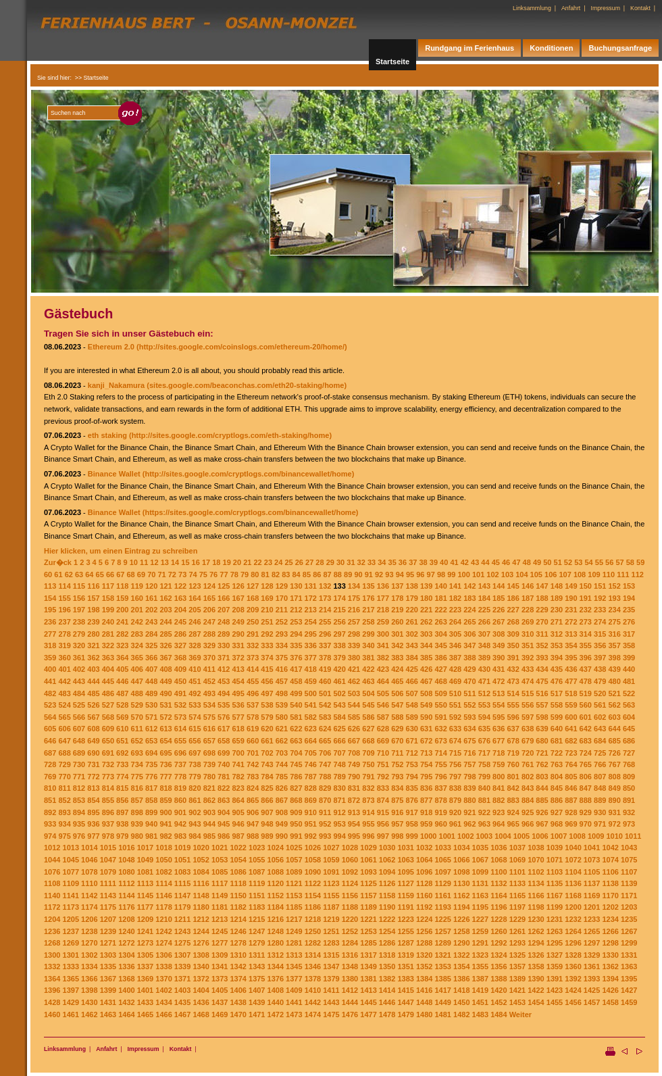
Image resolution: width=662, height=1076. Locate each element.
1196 (498, 907)
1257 (442, 931)
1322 (461, 955)
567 (93, 717)
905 (238, 812)
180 (426, 598)
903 (209, 812)
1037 (517, 847)
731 (93, 764)
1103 (554, 872)
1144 (126, 895)
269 (527, 622)
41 (454, 562)
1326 (536, 955)
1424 (573, 990)
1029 (368, 847)
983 (180, 836)
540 (296, 705)
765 (586, 764)
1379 (331, 979)
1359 (554, 966)
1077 (71, 872)
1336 (126, 966)
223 (455, 610)
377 (311, 658)
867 (282, 800)
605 (50, 729)
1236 (52, 931)
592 (455, 717)
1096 (424, 872)
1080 (126, 872)
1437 (219, 1002)
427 (440, 669)
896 (108, 812)
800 (498, 777)
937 (108, 824)
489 (151, 693)
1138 (610, 883)
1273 (145, 943)
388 (469, 658)
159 (122, 598)
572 (165, 717)
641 (571, 729)
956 (383, 824)
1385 (442, 979)
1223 (405, 919)
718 (498, 753)
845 (557, 788)
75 (203, 574)
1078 (89, 872)
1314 (313, 955)
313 (571, 634)
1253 (368, 931)
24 (278, 562)
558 (557, 705)
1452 (498, 1002)
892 (50, 812)
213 (311, 610)
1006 (540, 836)
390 (498, 658)
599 (557, 717)
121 (165, 586)
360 (64, 658)
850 (629, 788)
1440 (276, 1002)
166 (224, 598)
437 (586, 669)
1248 (276, 931)
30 (340, 562)
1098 (461, 872)
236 (50, 622)
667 (354, 741)
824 (253, 788)
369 (194, 658)
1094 (387, 872)
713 (426, 753)
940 (151, 824)
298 (354, 634)
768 (629, 764)
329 (209, 645)
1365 (71, 979)
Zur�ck (58, 562)
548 (412, 705)
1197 (517, 907)
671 (412, 741)
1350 (387, 966)
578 (253, 717)
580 (282, 717)
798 (469, 777)
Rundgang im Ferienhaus (469, 48)
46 (506, 562)
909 (296, 812)
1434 (163, 1002)
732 (108, 764)
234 (614, 610)
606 (64, 729)
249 (238, 622)
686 (629, 741)
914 (368, 812)
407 (151, 669)
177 (383, 598)
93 (389, 574)
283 (137, 634)
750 (368, 764)
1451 (480, 1002)
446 (122, 681)
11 (144, 562)
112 (638, 574)
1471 (257, 1014)
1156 (350, 895)
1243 (182, 931)
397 (600, 658)
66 (110, 574)
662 (282, 741)
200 (122, 610)
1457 (592, 1002)
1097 (442, 872)
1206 (89, 919)
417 (296, 669)
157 (93, 598)
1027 (331, 847)
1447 (405, 1002)
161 (151, 598)
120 (151, 586)
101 (478, 574)
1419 (480, 990)
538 (267, 705)
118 (122, 586)
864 (238, 800)
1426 (610, 990)
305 (455, 634)
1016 (126, 847)
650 (108, 741)
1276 (201, 943)
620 (267, 729)
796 (440, 777)
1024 (276, 847)
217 (368, 610)
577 (238, 717)
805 (571, 777)
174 (339, 598)
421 (354, 669)
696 (180, 753)
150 (586, 586)
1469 (219, 1014)
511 (469, 693)
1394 (610, 979)
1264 (573, 931)
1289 (442, 943)
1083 (182, 872)
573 (180, 717)
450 (180, 681)
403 (93, 669)
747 (325, 764)
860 (180, 800)
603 (614, 717)
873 (368, 800)
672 (426, 741)
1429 (71, 1002)
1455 (554, 1002)
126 (238, 586)
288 (209, 634)
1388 (498, 979)
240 (108, 622)
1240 (126, 931)
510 (455, 693)
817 (151, 788)
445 (108, 681)
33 (371, 562)
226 (498, 610)
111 (623, 574)
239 (93, 622)
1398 (89, 990)
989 (267, 836)
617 (224, 729)
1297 (592, 943)
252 (282, 622)
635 (484, 729)
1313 (294, 955)
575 (209, 717)
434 (542, 669)
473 (513, 681)
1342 (238, 966)
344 (426, 645)
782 (238, 777)
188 (542, 598)
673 (440, 741)
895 (93, 812)
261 (412, 622)
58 (630, 562)
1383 (405, 979)
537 (253, 705)
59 (640, 562)
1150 (238, 895)
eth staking (107, 435)
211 (282, 610)
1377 (294, 979)
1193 (442, 907)
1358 (536, 966)
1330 (610, 955)
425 (412, 669)
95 (410, 574)
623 (311, 729)
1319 (405, 955)
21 (247, 562)
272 (571, 622)
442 (64, 681)
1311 (257, 955)
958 (412, 824)
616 (209, 729)
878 (440, 800)
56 (609, 562)
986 (224, 836)
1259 (480, 931)
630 (412, 729)
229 (542, 610)
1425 (592, 990)
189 (557, 598)
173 (325, 598)
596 (513, 717)
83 (286, 574)
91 (369, 574)
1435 (182, 1002)
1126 (387, 883)
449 (165, 681)
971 (600, 824)
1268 (52, 943)
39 (434, 562)
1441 (294, 1002)
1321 (442, 955)
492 (194, 693)
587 (383, 717)
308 (498, 634)
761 (527, 764)
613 (165, 729)
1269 (71, 943)
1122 (313, 883)
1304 (126, 955)
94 (400, 574)
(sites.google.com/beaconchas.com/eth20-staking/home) (247, 385)
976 (79, 836)
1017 (145, 847)
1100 (498, 872)
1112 (126, 883)
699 (224, 753)
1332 (52, 966)
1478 (387, 1014)
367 (165, 658)
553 (484, 705)
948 (267, 824)
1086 (238, 872)
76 (213, 574)
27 (309, 562)
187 (527, 598)
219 (397, 610)
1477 (368, 1014)
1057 (294, 860)
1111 (108, 883)
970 (586, 824)
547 (397, 705)
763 (557, 764)
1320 (424, 955)
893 (64, 812)
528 (122, 705)
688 (64, 753)
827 (296, 788)
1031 (405, 847)
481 (629, 681)
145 (513, 586)
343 (412, 645)
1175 (108, 907)
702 (267, 753)
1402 (163, 990)
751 (383, 764)
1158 (387, 895)
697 (194, 753)
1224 (424, 919)
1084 (201, 872)
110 (609, 574)
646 (50, 741)
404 (108, 669)
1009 (596, 836)
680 (542, 741)
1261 (517, 931)
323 (122, 645)
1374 (238, 979)
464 (383, 681)
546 (383, 705)
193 (614, 598)
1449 (442, 1002)
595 (498, 717)
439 (614, 669)
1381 (368, 979)
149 (571, 586)
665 (325, 741)
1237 (71, 931)
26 (299, 562)
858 (151, 800)
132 (325, 586)
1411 (331, 990)
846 (571, 788)
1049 (145, 860)
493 (209, 693)
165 (209, 598)
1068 (498, 860)
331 (238, 645)
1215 (257, 919)
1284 (350, 943)
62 (69, 574)
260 (397, 622)
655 (180, 741)
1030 (387, 847)
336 (311, 645)
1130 (461, 883)
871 (339, 800)
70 (151, 574)
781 (224, 777)
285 (165, 634)
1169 (592, 895)
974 (50, 836)
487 (122, 693)
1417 (442, 990)
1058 (313, 860)
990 (282, 836)
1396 (52, 990)
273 (586, 622)
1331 (629, 955)
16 (196, 562)
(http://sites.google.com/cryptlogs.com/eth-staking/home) (230, 435)
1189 (368, 907)
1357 (517, 966)
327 (180, 645)
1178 (163, 907)
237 (64, 622)
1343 (257, 966)
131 (311, 586)
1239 (108, 931)
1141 (71, 895)
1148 (201, 895)
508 (426, 693)
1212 (201, 919)
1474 (313, 1014)
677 (498, 741)
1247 (257, 931)
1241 (145, 931)
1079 (108, 872)
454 (238, 681)
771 (79, 777)
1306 (163, 955)
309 (513, 634)
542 (325, 705)
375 (282, 658)
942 (180, 824)
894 (79, 812)
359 (50, 658)
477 (571, 681)
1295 (554, 943)
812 (79, 788)
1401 (145, 990)
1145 (145, 895)
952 (325, 824)
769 (50, 777)
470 (469, 681)
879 (455, 800)
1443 (331, 1002)
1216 (276, 919)
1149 (219, 895)
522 (629, 693)
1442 (313, 1002)
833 (383, 788)
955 (368, 824)
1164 (498, 895)
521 (614, 693)
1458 (610, 1002)
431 (498, 669)
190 (571, 598)
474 (527, 681)
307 (484, 634)
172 (311, 598)
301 (397, 634)
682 (571, 741)
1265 (592, 931)
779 (194, 777)
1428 (52, 1002)
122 (180, 586)
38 (423, 562)
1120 (276, 883)
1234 (610, 919)
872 (354, 800)
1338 (163, 966)
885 (542, 800)
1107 (629, 872)
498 (282, 693)
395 (571, 658)
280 (93, 634)
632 (440, 729)
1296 (573, 943)
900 (165, 812)
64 (89, 574)
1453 (517, 1002)
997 (383, 836)
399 (629, 658)
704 (296, 753)
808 (614, 777)
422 (368, 669)
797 (455, 777)
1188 (350, 907)
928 (571, 812)
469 (455, 681)
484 (79, 693)
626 (354, 729)
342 (397, 645)
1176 (126, 907)
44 (485, 562)
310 (527, 634)
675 (469, 741)
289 (224, 634)
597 (527, 717)
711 (397, 753)
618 (238, 729)
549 (426, 705)
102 (492, 574)
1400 (126, 990)
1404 (201, 990)
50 (547, 562)
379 (339, 658)
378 (325, 658)
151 (600, 586)
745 (296, 764)
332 (253, 645)
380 (354, 658)
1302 (89, 955)
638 (527, 729)
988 (253, 836)
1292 (498, 943)
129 (282, 586)
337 (325, 645)
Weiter (520, 1014)
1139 (629, 883)
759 (498, 764)
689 (79, 753)
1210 (163, 919)
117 (108, 586)
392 (527, 658)
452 (209, 681)
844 (542, 788)
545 (368, 705)
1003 (484, 836)
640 (557, 729)
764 (571, 764)
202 (151, 610)
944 (209, 824)
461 (339, 681)
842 (513, 788)
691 (108, 753)
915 (383, 812)
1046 (89, 860)
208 (238, 610)
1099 (480, 872)
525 (79, 705)
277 (50, 634)
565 (64, 717)
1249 (294, 931)
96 (420, 574)
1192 (424, 907)
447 (137, 681)
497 (267, 693)
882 (498, 800)
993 (325, 836)
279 (79, 634)
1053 (219, 860)
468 (440, 681)
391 (513, 658)
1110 (89, 883)
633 (455, 729)
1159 (405, 895)
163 (180, 598)
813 (93, 788)
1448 (424, 1002)
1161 (442, 895)
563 (629, 705)
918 (426, 812)
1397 (71, 990)
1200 (573, 907)
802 (527, 777)
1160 (424, 895)
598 (542, 717)
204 (180, 610)
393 (542, 658)
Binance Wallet (114, 474)
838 (455, 788)
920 (455, 812)
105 (536, 574)
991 (296, 836)
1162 (461, 895)
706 (325, 753)
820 (194, 788)
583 (325, 717)
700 (238, 753)
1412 (350, 990)
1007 (559, 836)
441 (50, 681)
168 (253, 598)
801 (513, 777)
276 (629, 622)
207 (224, 610)
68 (131, 574)
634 (469, 729)
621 (282, 729)
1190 (387, 907)
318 (50, 645)
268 (513, 622)
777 (165, 777)
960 (440, 824)
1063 (405, 860)
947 (253, 824)
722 (557, 753)
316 (614, 634)
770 (64, 777)
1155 (331, 895)
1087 (257, 872)
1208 (126, 919)
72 (172, 574)
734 (137, 764)
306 (469, 634)
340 (368, 645)
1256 (424, 931)
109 (594, 574)
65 (100, 574)
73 (182, 574)
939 (137, 824)
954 (354, 824)
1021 (219, 847)
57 (619, 562)
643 (600, 729)
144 (498, 586)
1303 (108, 955)
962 (469, 824)
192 (600, 598)
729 (64, 764)
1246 (238, 931)
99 (451, 574)
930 (600, 812)
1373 (219, 979)
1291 (480, 943)
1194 (461, 907)
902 (194, 812)
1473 (294, 1014)
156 (79, 598)
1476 (350, 1014)
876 (412, 800)
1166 (536, 895)
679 (527, 741)
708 (354, 753)
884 (527, 800)
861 (194, 800)
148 (557, 586)
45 (496, 562)
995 (354, 836)
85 (307, 574)
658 (224, 741)
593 (469, 717)
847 (586, 788)
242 (137, 622)
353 (557, 645)
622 (296, 729)
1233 (592, 919)
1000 (428, 836)
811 (64, 788)
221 (426, 610)
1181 (219, 907)
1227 (480, 919)
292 (267, 634)
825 (267, 788)
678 (513, 741)
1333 (71, 966)
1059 (331, 860)
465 (397, 681)
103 (507, 574)
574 (194, 717)
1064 (424, 860)
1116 (201, 883)
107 (565, 574)
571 (151, 717)
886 (557, 800)
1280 (276, 943)
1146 (163, 895)
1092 (350, 872)
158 (108, 598)
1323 (480, 955)
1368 (126, 979)
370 (209, 658)
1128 (424, 883)
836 (426, 788)
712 (412, 753)
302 (412, 634)
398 (614, 658)
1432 (126, 1002)
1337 (145, 966)
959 (426, 824)
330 (224, 645)
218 (383, 610)
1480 (424, 1014)
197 (79, 610)
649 (93, 741)
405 (122, 669)
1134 (536, 883)
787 (311, 777)
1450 (461, 1002)
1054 (238, 860)
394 (557, 658)
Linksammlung (532, 8)
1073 (592, 860)
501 (325, 693)
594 (484, 717)
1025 (294, 847)
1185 (294, 907)
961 (455, 824)
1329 (592, 955)
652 (137, 741)
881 (484, 800)
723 (571, 753)
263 (440, 622)
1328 (573, 955)
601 (586, 717)
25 (288, 562)
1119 (257, 883)
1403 (182, 990)
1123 (331, 883)
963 (484, 824)
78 (234, 574)
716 (469, 753)
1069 (517, 860)
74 (192, 574)
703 (282, 753)
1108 (52, 883)
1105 (592, 872)
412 (224, 669)
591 (440, 717)
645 (629, 729)
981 (151, 836)
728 (50, 764)
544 (354, 705)
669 (383, 741)
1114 (163, 883)
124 (209, 586)
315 (600, 634)
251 (267, 622)
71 (161, 574)
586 (368, 717)
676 (484, 741)
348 (484, 645)
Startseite (392, 61)
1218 (313, 919)
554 (498, 705)
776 (151, 777)
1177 (145, 907)
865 (253, 800)
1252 (350, 931)
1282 (313, 943)
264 (455, 622)
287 (194, 634)
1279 (257, 943)
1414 (387, 990)
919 (440, 812)
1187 (331, 907)
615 (194, 729)
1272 (126, 943)
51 (558, 562)
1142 (89, 895)
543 (339, 705)
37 (413, 562)
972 (614, 824)
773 (108, 777)
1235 (629, 919)
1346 (313, 966)
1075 (629, 860)
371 (224, 658)
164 (194, 598)
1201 (592, 907)
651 (122, 741)
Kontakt (640, 8)
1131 (480, 883)
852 (64, 800)
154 (50, 598)
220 (412, 610)
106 (550, 574)
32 (361, 562)
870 (325, 800)
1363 (629, 966)
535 (224, 705)
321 (93, 645)
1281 (294, 943)
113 (50, 586)
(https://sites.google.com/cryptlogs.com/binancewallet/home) (251, 512)
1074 (610, 860)
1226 (461, 919)
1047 (108, 860)
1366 (89, 979)
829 (325, 788)
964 (498, 824)
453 (224, 681)
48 (527, 562)
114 (64, 586)
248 (224, 622)
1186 (313, 907)
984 (194, 836)
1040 (573, 847)
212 (296, 610)
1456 (573, 1002)
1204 (52, 919)
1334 (89, 966)
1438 (238, 1002)
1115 (182, 883)
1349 (368, 966)
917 (412, 812)
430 (484, 669)
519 (586, 693)
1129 (442, 883)
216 (354, 610)
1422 (536, 990)
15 (185, 562)
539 (282, 705)
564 (50, 717)
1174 (89, 907)
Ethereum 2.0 (111, 347)
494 (224, 693)
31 (351, 562)
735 (151, 764)
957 (397, 824)
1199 (554, 907)
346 (455, 645)
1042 (610, 847)
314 (586, 634)
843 (527, 788)
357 (614, 645)
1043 (629, 847)
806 (586, 777)
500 (311, 693)
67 (120, 574)
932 (629, 812)
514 (513, 693)
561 (600, 705)
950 (296, 824)
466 (412, 681)
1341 (219, 966)
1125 (368, 883)
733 (122, 764)
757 (469, 764)
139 (426, 586)
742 (253, 764)
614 (180, 729)
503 (354, 693)
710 (383, 753)
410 (194, 669)
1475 (331, 1014)
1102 (536, 872)
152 (614, 586)
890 (614, 800)
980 (137, 836)
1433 (145, 1002)
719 (513, 753)
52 (568, 562)
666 (339, 741)
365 (137, 658)
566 (79, 717)
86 (317, 574)
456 (267, 681)
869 (311, 800)
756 (455, 764)
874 (383, 800)
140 (440, 586)
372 (238, 658)
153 (629, 586)
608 (93, 729)
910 (311, 812)
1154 (313, 895)
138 (412, 586)
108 (580, 574)
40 (444, 562)
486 (108, 693)
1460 (52, 1014)
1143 (108, 895)
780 (209, 777)
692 (122, 753)
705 (311, 753)
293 (282, 634)
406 (137, 669)
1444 (350, 1002)
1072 (573, 860)
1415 (405, 990)
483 (64, 693)
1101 (517, 872)
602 (600, 717)
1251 (331, 931)
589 (412, 717)
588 (397, 717)
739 (209, 764)
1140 (52, 895)
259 (383, 622)
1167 (554, 895)
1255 (405, 931)
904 (224, 812)
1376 (276, 979)
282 (122, 634)
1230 (536, 919)
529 (137, 705)
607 (79, 729)
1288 (424, 943)
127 (253, 586)
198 (93, 610)
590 (426, 717)
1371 (182, 979)
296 (325, 634)
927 (557, 812)
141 (455, 586)
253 (296, 622)
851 (50, 800)
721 (542, 753)
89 (348, 574)
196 (64, 610)
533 (194, 705)
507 (412, 693)
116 (93, 586)
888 (586, 800)
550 (440, 705)
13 (165, 562)
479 (600, 681)
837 (440, 788)
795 (426, 777)
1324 (498, 955)
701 (253, 753)
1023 (257, 847)
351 (527, 645)
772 (93, 777)
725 (600, 753)
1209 (145, 919)
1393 (592, 979)
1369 (145, 979)
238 (79, 622)
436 (571, 669)
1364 (52, 979)
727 (629, 753)
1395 (629, 979)
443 (79, 681)
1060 (350, 860)
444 (93, 681)
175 (354, 598)
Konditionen (551, 48)
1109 (71, 883)
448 (151, 681)
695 (165, 753)
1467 (182, 1014)
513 (498, 693)
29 (330, 562)
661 (267, 741)
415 (267, 669)
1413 (368, 990)
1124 (350, 883)
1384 (424, 979)
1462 (89, 1014)
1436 (201, 1002)
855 (108, 800)
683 (586, 741)
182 (455, 598)
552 (469, 705)
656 (194, 741)
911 (325, 812)
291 (253, 634)
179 (412, 598)
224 (469, 610)
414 (253, 669)
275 (614, 622)
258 (368, 622)
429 (469, 669)
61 (58, 574)
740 (224, 764)
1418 (461, 990)
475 (542, 681)
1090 (313, 872)
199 (108, 610)
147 (542, 586)
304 (440, 634)
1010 (614, 836)
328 (194, 645)
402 (79, 669)
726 (614, 753)
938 (122, 824)
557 (542, 705)
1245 (219, 931)
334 (282, 645)
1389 (517, 979)
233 (600, 610)
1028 (350, 847)
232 (586, 610)
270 (542, 622)
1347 (331, 966)
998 (397, 836)
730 (79, 764)
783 (253, 777)
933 (50, 824)
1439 (257, 1002)
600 (571, 717)
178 (397, 598)
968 (557, 824)
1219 (331, 919)
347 (469, 645)
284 (151, 634)
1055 (257, 860)
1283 (331, 943)
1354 (461, 966)
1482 (461, 1014)
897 (122, 812)
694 (151, 753)
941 (165, 824)
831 (354, 788)
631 (426, 729)
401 (64, 669)
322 (108, 645)
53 (578, 562)
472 (498, 681)
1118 (238, 883)
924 (513, 812)
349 (498, 645)
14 (175, 562)
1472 (276, 1014)
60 (48, 574)
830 (339, 788)
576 (224, 717)
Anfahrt (570, 8)
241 (122, 622)
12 (154, 562)
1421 (517, 990)
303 (426, 634)
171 (296, 598)
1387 (480, 979)
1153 (294, 895)
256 (339, 622)
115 (79, 586)
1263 (554, 931)
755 (440, 764)
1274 (163, 943)
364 (122, 658)
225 (484, 610)
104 (521, 574)
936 (93, 824)
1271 (108, 943)
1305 (145, 955)
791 (368, 777)
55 (599, 562)
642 (586, 729)
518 (571, 693)
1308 (201, 955)
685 (614, 741)
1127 (405, 883)
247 (209, 622)
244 (165, 622)
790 (354, 777)
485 (93, 693)
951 (311, 824)
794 (412, 777)
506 (397, 693)
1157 (368, 895)
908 (282, 812)
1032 (424, 847)
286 (180, 634)
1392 (573, 979)
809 (629, 777)
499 (296, 693)
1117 (219, 883)
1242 (163, 931)
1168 (573, 895)
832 (368, 788)
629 (397, 729)
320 (79, 645)
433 (527, 669)
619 (253, 729)
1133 (517, 883)
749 (354, 764)
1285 (368, 943)
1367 (108, 979)
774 (122, 777)
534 (209, 705)
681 (557, 741)
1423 (554, 990)
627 (368, 729)
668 (368, 741)
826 (282, 788)
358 (629, 645)
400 (50, 669)
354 (571, 645)
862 (209, 800)
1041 (592, 847)
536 (238, 705)
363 (108, 658)
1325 (517, 955)
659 (238, 741)
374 (267, 658)
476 (557, 681)
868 (296, 800)
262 (426, 622)
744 (282, 764)
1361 (592, 966)
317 (629, 634)
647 (64, 741)
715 (455, 753)
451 (194, 681)
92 (379, 574)
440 (629, 669)
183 (469, 598)
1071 (554, 860)
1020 (201, 847)
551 (455, 705)
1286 (387, 943)
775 (137, 777)
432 (513, 669)
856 (122, 800)
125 (224, 586)
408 (165, 669)
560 (586, 705)
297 (339, 634)
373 (253, 658)
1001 (447, 836)
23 (268, 562)
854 (93, 800)
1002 (465, 836)
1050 (163, 860)
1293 (517, 943)
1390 (536, 979)
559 (571, 705)
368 (180, 658)
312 (557, 634)
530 (151, 705)
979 (122, 836)
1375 (257, 979)
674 (455, 741)
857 (137, 800)
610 (122, 729)
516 (542, 693)
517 (557, 693)
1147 (182, 895)
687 (50, 753)
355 (586, 645)
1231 (554, 919)
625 (339, 729)
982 (165, 836)
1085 (219, 872)
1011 (633, 836)
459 (311, 681)
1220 (350, 919)
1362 (610, 966)
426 (426, 669)
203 (165, 610)
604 (629, 717)
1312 (276, 955)
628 (383, 729)
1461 (71, 1014)
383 (397, 658)
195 (50, 610)
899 (151, 812)
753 (412, 764)
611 (137, 729)
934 (64, 824)
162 (165, 598)
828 (311, 788)
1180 (201, 907)
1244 (201, 931)
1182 (238, 907)
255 (325, 622)
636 (498, 729)
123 (194, 586)
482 (50, 693)
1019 (182, 847)
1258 (461, 931)
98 (441, 574)
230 (557, 610)
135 (368, 586)
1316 (350, 955)
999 (412, 836)
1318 (387, 955)
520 (600, 693)
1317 (368, 955)
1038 (536, 847)
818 (165, 788)
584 (339, 717)
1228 (498, 919)
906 (253, 812)
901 (180, 812)
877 (426, 800)
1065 (442, 860)
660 (253, 741)
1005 (521, 836)
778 (180, 777)
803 (542, 777)
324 (137, 645)
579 (267, 717)
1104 (573, 872)
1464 (126, 1014)
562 (614, 705)
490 (165, 693)
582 (311, 717)
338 (339, 645)
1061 (368, 860)
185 (498, 598)
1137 (592, 883)
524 (64, 705)
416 (282, 669)
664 (311, 741)
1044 (52, 860)
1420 (498, 990)
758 (484, 764)
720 (527, 753)
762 (542, 764)
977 (93, 836)
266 (484, 622)
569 (122, 717)
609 (108, 729)
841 (498, 788)
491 (180, 693)
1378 (313, 979)
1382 (387, 979)
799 (484, 777)
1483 (480, 1014)
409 (180, 669)
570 (137, 717)
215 (339, 610)
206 (209, 610)
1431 (108, 1002)
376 (296, 658)
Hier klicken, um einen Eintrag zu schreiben (120, 551)
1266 (610, 931)
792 (383, 777)
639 (542, 729)
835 (412, 788)
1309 (219, 955)
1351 (405, 966)
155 (64, 598)
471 (484, 681)
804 (557, 777)
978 (108, 836)
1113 (145, 883)
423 (383, 669)
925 (527, 812)
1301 (71, 955)
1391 (554, 979)
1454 (536, 1002)
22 (257, 562)
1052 (201, 860)
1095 (405, 872)
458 (296, 681)
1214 (238, 919)
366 (151, 658)
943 (194, 824)
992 (311, 836)
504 (368, 693)
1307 (182, 955)
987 (238, 836)
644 (614, 729)
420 (339, 669)
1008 (577, 836)
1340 (201, 966)
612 (151, 729)
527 (108, 705)
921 (469, 812)
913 (354, 812)
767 (614, 764)
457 (282, 681)
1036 (498, 847)
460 (325, 681)
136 (383, 586)
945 (224, 824)
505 (383, 693)
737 (180, 764)
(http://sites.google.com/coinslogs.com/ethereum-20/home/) (241, 347)
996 (368, 836)
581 (296, 717)
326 (165, 645)
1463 (108, 1014)
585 (354, 717)
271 (557, 622)
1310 (238, 955)
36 (403, 562)
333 (267, 645)
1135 (554, 883)
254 (311, 622)
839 (469, 788)
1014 (89, 847)
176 (368, 598)
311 (542, 634)
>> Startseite (92, 77)
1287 (405, 943)
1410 (313, 990)
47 (516, 562)
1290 (461, 943)
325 (151, 645)
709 (368, 753)
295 (311, 634)
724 (586, 753)
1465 (145, 1014)
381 (368, 658)
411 (209, 669)
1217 (294, 919)
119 (137, 586)
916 (397, 812)
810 (50, 788)
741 (238, 764)
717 (484, 753)
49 (537, 562)
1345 (294, 966)
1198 (536, 907)
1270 (89, 943)
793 (397, 777)
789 (339, 777)
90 (358, 574)
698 (209, 753)
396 (586, 658)
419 (325, 669)
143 (484, 586)
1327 (554, 955)
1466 (163, 1014)
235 (629, 610)
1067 (480, 860)
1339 (182, 966)
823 (238, 788)
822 (224, 788)
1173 (71, 907)
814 (108, 788)
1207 (108, 919)
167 (238, 598)
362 (93, 658)
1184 (276, 907)
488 (137, 693)
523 (50, 705)
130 (296, 586)
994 (339, 836)
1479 (405, 1014)
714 (440, 753)
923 (498, 812)
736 (165, 764)
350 (513, 645)
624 (325, 729)
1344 (276, 966)
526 (93, 705)
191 (586, 598)
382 (383, 658)
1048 (126, 860)
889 (600, 800)
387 (455, 658)
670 (397, 741)
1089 (294, 872)
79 (244, 574)
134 (354, 586)
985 (209, 836)
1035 (480, 847)
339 (354, 645)
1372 (201, 979)
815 (122, 788)
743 (267, 764)
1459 (629, 1002)
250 (253, 622)
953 (339, 824)
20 (237, 562)
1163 (480, 895)
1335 (108, 966)
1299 (629, 943)
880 (469, 800)
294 (296, 634)
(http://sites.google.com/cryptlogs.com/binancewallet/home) (249, 474)
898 (137, 812)
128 (267, 586)
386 (440, 658)
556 (527, 705)
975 (64, 836)
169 (267, 598)
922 (484, 812)
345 (440, 645)
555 (513, 705)
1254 (387, 931)
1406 (238, 990)
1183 (257, 907)
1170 (610, 895)
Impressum (605, 8)
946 (238, 824)
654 (165, 741)
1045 (71, 860)
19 (227, 562)
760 (513, 764)
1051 (182, 860)
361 (79, 658)
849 (614, 788)
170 (282, 598)
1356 (498, 966)
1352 (424, 966)
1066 (461, 860)
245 (180, 622)
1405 (219, 990)
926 (542, 812)
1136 (573, 883)
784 (267, 777)
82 (276, 574)
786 (296, 777)
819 (180, 788)
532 (180, 705)
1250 (313, 931)
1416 (424, 990)
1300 (52, 955)
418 (311, 669)
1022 (238, 847)
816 (137, 788)
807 (600, 777)
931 (614, 812)
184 (484, 598)
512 (484, 693)
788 (325, 777)
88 (338, 574)
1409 (294, 990)
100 (464, 574)
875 (397, 800)
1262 (536, 931)
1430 (89, 1002)
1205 (71, 919)
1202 (610, 907)
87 (327, 574)
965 (513, 824)
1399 (108, 990)
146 (527, 586)
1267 (629, 931)
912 (339, 812)
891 (629, 800)
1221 (368, 919)
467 (426, 681)
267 (498, 622)
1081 (145, 872)
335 (296, 645)
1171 (629, 895)
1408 (276, 990)
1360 (573, 966)
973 (629, 824)
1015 (108, 847)
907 (267, 812)
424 (397, 669)
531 (165, 705)
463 (368, 681)
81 (265, 574)
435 (557, 669)
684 (600, 741)
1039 (554, 847)
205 (194, 610)
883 (513, 800)
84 (296, 574)
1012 (52, 847)
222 (440, 610)
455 (253, 681)
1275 (182, 943)
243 (151, 622)
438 (600, 669)
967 (542, 824)
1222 (387, 919)
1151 (257, 895)
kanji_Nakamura (116, 385)
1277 (219, 943)
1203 (629, 907)
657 (209, 741)
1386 (461, 979)
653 (151, 741)
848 (600, 788)
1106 (610, 872)
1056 (276, 860)
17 (206, 562)
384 (412, 658)
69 (141, 574)
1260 (498, 931)
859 (165, 800)
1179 (182, 907)
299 (368, 634)
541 (311, 705)
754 (426, 764)
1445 (368, 1002)
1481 (442, 1014)
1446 (387, 1002)
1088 (276, 872)
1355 (480, 966)
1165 (517, 895)
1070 (536, 860)
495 (238, 693)
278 (64, 634)
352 (542, 645)
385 (426, 658)
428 (455, 669)
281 (108, 634)
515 (527, 693)
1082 (163, 872)
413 (238, 669)
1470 (238, 1014)
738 (194, 764)
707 (339, 753)
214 (325, 610)
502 (339, 693)
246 (194, 622)
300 (383, 634)
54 (588, 562)
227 (513, 610)
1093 (368, 872)
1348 (350, 966)
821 (209, 788)
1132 (498, 883)
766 (600, 764)
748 (339, 764)
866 (267, 800)
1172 (52, 907)
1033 (442, 847)
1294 (536, 943)
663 (296, 741)
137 (397, 586)
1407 (257, 990)
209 (253, 610)
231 (571, 610)
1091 (331, 872)
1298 (610, 943)
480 (614, 681)
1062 (387, 860)
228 (527, 610)
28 (319, 562)
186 (513, 598)
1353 (442, 966)
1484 (498, 1014)
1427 (629, 990)
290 (238, 634)
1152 (276, 895)
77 (224, 574)
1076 (52, 872)
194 (629, 598)
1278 (238, 943)
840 (484, 788)
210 (267, 610)
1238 (89, 931)
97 (431, 574)
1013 (71, 847)
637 (513, 729)
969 (571, 824)
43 (475, 562)
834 (397, 788)
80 (255, 574)
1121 (294, 883)
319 (64, 645)
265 (469, 622)
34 (382, 562)
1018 (163, 847)
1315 (331, 955)
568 (108, 717)
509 (440, 693)
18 (216, 562)
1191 (405, 907)
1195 (480, 907)
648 (79, 741)
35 (392, 562)
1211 (182, 919)
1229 (517, 919)
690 (93, 753)
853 (79, 800)
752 (397, 764)
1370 (163, 979)
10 (134, 562)
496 (253, 693)
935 (79, 824)
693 (137, 753)
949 (282, 824)
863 (224, 800)
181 (440, 598)
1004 (502, 836)
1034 (461, 847)
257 (354, 622)
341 (383, 645)
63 (79, 574)
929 (586, 812)
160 (137, 598)
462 (354, 681)
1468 (201, 1014)
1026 (313, 847)
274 (600, 622)
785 (282, 777)
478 (586, 681)
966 (527, 824)
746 (311, 764)
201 (137, 610)
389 (484, 658)
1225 (442, 919)
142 (469, 586)
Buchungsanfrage (620, 48)
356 (600, 645)
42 (465, 562)
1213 (219, 919)
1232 (573, 919)
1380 (350, 979)
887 (571, 800)
